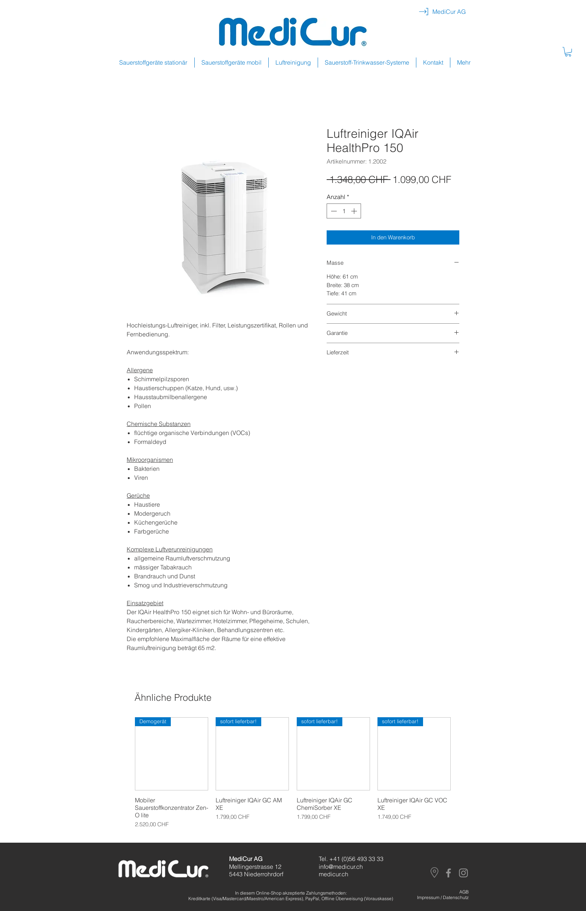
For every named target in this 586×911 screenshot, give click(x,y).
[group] (293, 777)
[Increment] (354, 211)
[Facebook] (448, 873)
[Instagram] (463, 873)
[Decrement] (333, 211)
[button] (568, 51)
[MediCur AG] (449, 11)
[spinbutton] (343, 211)
